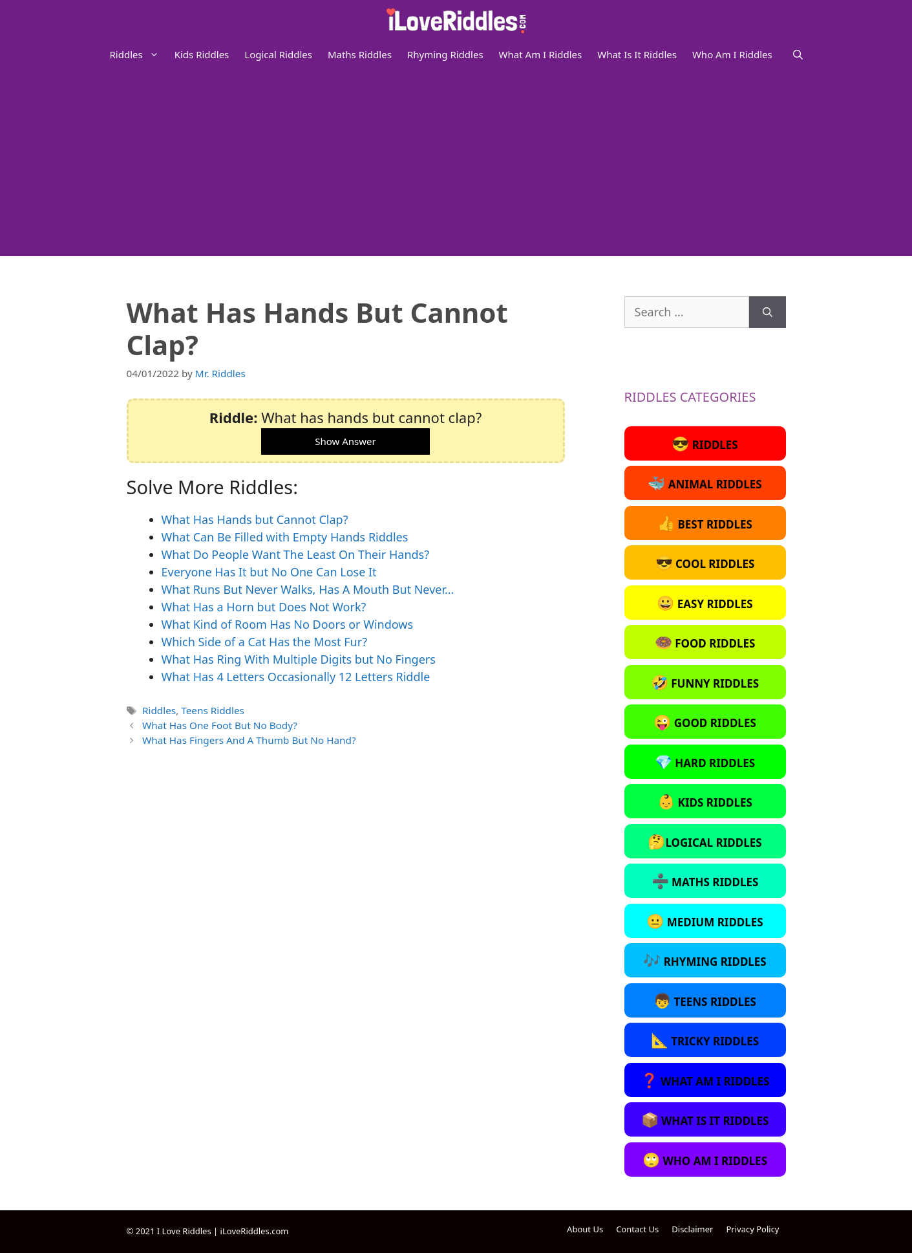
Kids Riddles (202, 54)
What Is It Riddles (637, 54)
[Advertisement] (456, 165)
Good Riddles (704, 721)
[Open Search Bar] (798, 54)
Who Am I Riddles (732, 54)
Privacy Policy (752, 1229)
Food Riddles (705, 641)
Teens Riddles (212, 710)
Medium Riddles (704, 920)
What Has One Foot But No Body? (219, 725)
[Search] (767, 312)
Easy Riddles (704, 602)
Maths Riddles (360, 54)
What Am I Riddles (540, 54)
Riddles (138, 54)
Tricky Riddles (705, 1039)
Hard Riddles (705, 761)
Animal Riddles (704, 482)
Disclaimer (692, 1229)
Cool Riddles (705, 562)
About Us (585, 1229)
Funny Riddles (705, 682)
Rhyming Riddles (445, 54)
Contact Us (637, 1229)
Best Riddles (704, 522)
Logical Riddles (278, 54)
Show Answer (345, 441)
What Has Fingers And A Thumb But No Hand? (249, 740)
